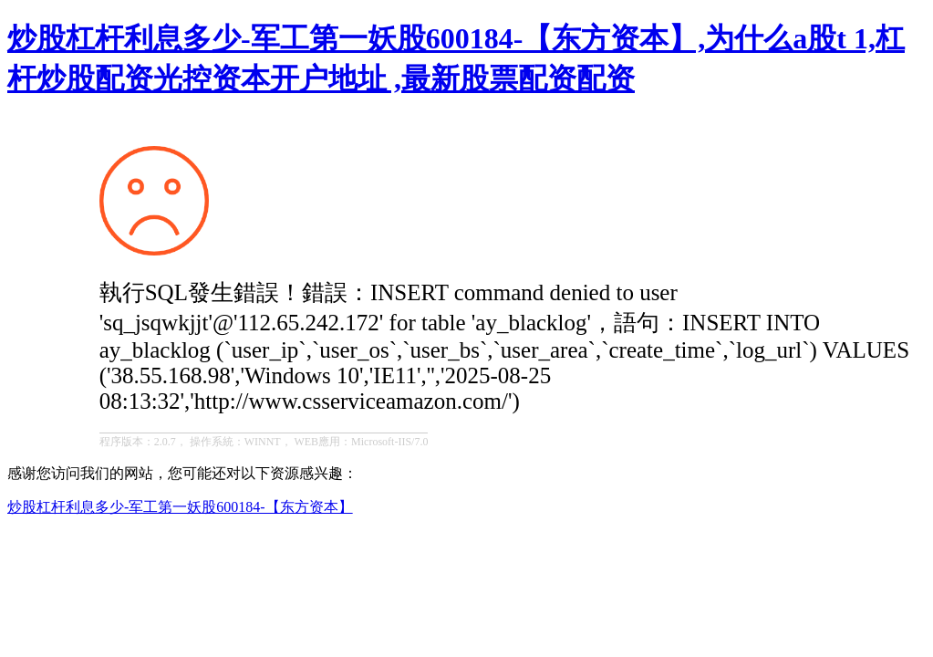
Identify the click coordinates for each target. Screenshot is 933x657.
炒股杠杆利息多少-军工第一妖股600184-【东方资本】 (180, 507)
